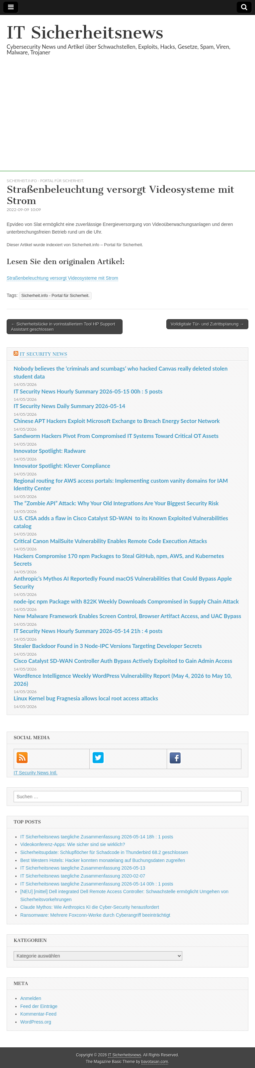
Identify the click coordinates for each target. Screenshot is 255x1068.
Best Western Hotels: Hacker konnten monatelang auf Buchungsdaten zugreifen (102, 860)
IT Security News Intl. (35, 772)
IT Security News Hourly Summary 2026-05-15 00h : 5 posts (88, 391)
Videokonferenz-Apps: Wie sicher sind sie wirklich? (72, 844)
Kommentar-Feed (38, 1014)
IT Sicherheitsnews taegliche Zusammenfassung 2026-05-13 (82, 868)
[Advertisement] (127, 124)
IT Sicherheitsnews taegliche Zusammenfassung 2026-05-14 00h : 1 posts (96, 884)
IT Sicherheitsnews (85, 33)
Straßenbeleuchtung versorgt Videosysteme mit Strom (62, 278)
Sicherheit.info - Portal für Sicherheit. (45, 180)
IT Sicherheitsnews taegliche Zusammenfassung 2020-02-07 (82, 876)
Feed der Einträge (38, 1006)
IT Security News (43, 354)
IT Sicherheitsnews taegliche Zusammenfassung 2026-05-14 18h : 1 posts (96, 836)
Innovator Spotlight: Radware (50, 450)
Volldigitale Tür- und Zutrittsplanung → (207, 323)
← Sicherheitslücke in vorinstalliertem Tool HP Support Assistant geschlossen (63, 326)
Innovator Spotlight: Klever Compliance (62, 465)
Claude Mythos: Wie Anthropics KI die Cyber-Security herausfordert (89, 907)
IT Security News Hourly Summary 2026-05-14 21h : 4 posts (88, 630)
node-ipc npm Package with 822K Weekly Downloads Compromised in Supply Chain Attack (126, 601)
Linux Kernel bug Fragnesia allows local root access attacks (86, 698)
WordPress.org (35, 1022)
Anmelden (30, 998)
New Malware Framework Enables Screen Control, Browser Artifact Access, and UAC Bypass (127, 615)
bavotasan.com (154, 1061)
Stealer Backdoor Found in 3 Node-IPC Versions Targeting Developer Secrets (108, 645)
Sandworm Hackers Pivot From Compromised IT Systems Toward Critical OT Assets (116, 435)
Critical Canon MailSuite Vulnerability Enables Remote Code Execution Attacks (110, 540)
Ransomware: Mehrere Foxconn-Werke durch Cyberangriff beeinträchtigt (95, 915)
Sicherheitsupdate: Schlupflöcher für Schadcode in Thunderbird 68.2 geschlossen (104, 852)
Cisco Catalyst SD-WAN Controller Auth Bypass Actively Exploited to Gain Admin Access (123, 660)
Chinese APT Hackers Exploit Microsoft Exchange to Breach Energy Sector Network (117, 420)
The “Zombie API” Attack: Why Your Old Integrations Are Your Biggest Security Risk (116, 503)
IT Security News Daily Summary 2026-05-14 (69, 405)
